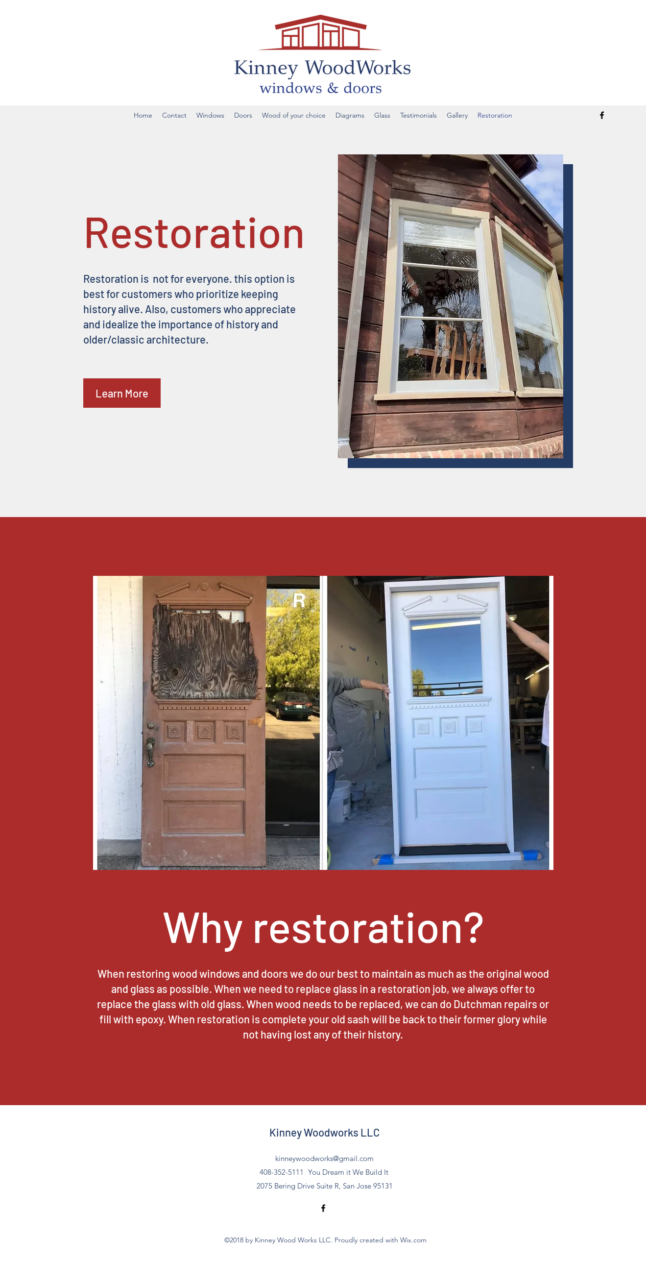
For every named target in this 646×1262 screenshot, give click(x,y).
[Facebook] (602, 115)
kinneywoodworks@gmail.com (324, 1158)
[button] (122, 393)
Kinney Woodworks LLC (324, 1132)
